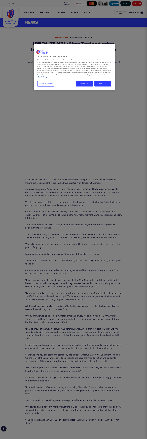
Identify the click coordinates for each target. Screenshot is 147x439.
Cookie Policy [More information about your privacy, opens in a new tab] (42, 77)
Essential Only (84, 84)
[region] (74, 67)
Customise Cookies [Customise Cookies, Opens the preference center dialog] (46, 84)
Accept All (103, 84)
